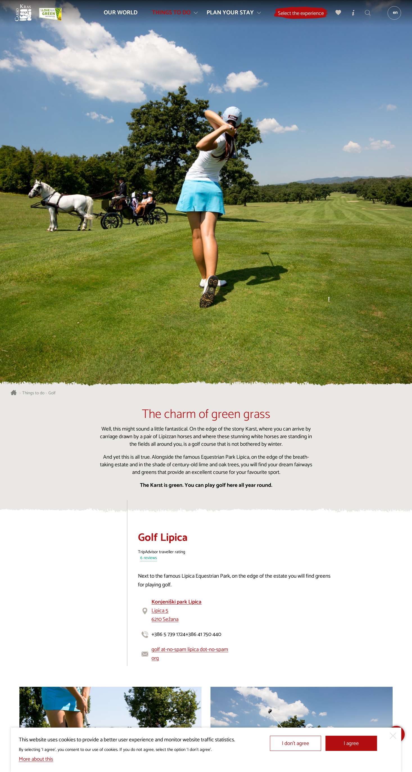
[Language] (392, 15)
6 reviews (148, 558)
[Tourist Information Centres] (351, 16)
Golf (52, 393)
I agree (351, 743)
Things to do (33, 393)
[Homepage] (26, 15)
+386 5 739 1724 (168, 634)
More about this (36, 759)
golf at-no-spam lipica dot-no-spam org (189, 654)
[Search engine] (365, 16)
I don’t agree (295, 743)
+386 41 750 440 (203, 634)
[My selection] (336, 16)
